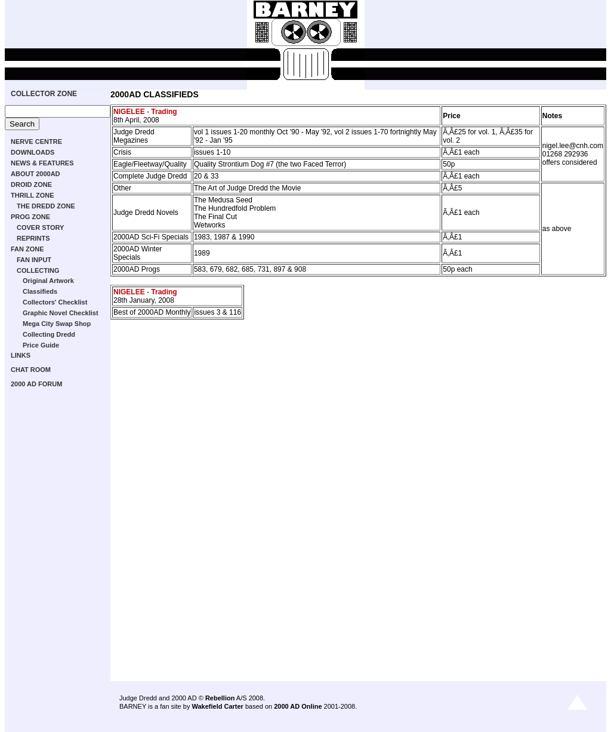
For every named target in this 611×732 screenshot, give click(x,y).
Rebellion (220, 698)
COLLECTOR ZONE (44, 94)
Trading (164, 111)
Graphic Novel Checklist (60, 312)
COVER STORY (40, 227)
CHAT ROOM (31, 369)
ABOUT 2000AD (35, 173)
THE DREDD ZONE (46, 206)
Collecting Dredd (49, 334)
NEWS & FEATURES (42, 163)
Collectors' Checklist (55, 302)
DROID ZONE (31, 184)
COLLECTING (38, 270)
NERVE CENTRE (36, 141)
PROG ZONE (30, 216)
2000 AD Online (298, 706)
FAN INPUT (34, 259)
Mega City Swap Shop (57, 323)
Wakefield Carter (217, 706)
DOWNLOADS (32, 152)
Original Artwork (48, 280)
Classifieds (40, 291)
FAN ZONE (27, 249)
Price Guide (41, 345)
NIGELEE (129, 111)
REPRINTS (33, 238)
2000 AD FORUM (36, 383)
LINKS (20, 355)
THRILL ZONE (32, 195)
